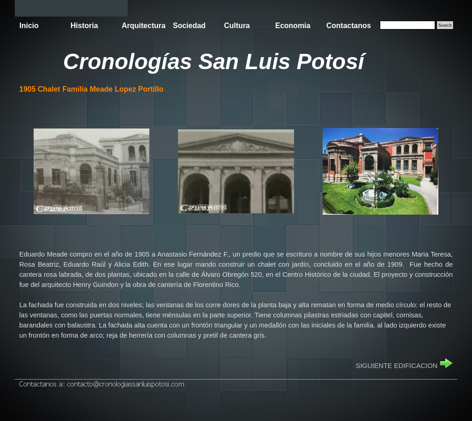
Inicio (29, 25)
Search (445, 25)
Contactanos (348, 25)
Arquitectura (143, 25)
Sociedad (189, 25)
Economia (292, 25)
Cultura (237, 25)
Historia (84, 25)
